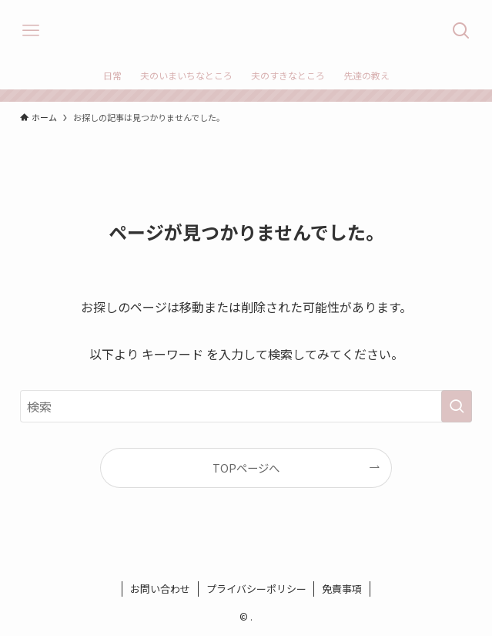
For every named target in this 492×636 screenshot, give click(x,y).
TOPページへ (246, 467)
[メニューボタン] (31, 31)
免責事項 (342, 588)
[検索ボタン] (461, 31)
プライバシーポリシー (256, 588)
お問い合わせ (160, 588)
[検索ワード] (246, 406)
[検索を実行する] (456, 406)
